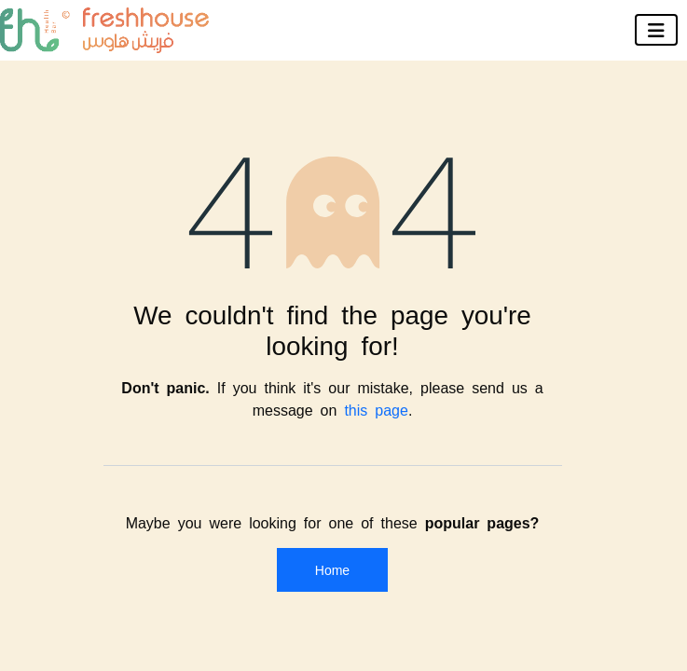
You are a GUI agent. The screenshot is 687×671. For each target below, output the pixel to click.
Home (332, 569)
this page (376, 409)
